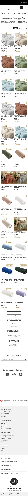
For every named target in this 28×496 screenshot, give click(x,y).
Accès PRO (3, 416)
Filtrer (15, 28)
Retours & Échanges (5, 413)
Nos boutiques (4, 425)
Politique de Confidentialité (6, 438)
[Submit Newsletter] (25, 359)
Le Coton (3, 450)
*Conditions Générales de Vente (7, 435)
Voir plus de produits (14, 313)
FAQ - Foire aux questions (6, 411)
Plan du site (3, 441)
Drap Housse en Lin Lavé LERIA (6, 47)
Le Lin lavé (3, 448)
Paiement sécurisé (5, 440)
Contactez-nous (4, 426)
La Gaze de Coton (4, 451)
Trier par (20, 28)
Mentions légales (4, 436)
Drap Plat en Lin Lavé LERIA (20, 94)
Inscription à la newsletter (6, 428)
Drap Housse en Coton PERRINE (7, 163)
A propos (3, 423)
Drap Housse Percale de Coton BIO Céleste (6, 256)
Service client (3, 415)
